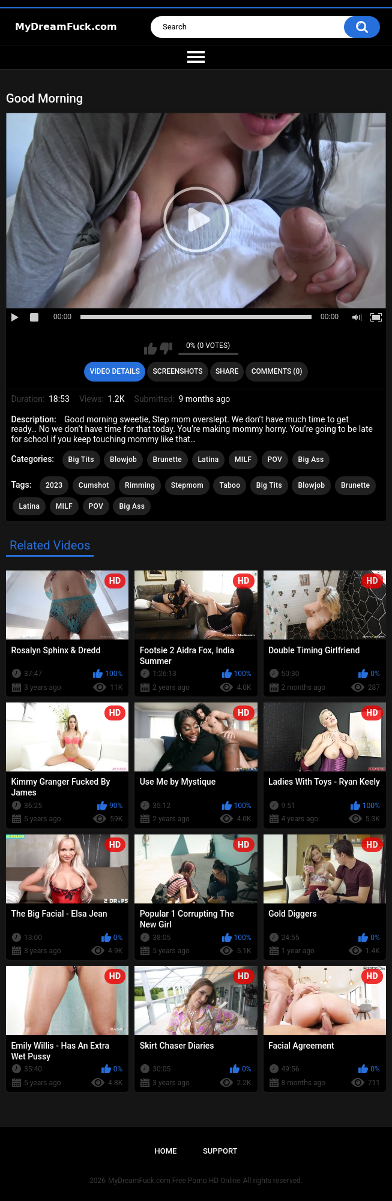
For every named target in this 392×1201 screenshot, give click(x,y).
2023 (54, 485)
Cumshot (94, 485)
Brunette (167, 459)
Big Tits (81, 459)
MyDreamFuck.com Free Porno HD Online (174, 1180)
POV (275, 459)
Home (165, 1150)
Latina (208, 459)
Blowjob (123, 459)
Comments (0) (277, 371)
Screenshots (178, 371)
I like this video (150, 349)
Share (227, 371)
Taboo (229, 485)
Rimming (140, 485)
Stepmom (187, 485)
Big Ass (311, 459)
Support (220, 1150)
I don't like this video (166, 349)
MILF (243, 459)
